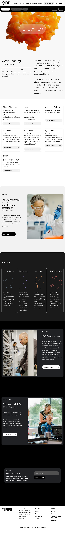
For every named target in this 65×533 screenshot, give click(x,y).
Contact (53, 514)
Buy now (54, 9)
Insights (53, 511)
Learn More (6, 234)
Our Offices (38, 519)
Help (61, 9)
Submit (37, 477)
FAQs (25, 9)
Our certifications (49, 367)
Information (6, 9)
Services (37, 511)
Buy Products (49, 3)
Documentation (16, 9)
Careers (53, 508)
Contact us (8, 434)
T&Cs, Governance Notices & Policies (56, 517)
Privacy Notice (54, 520)
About (36, 514)
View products (8, 124)
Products (37, 508)
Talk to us (59, 3)
